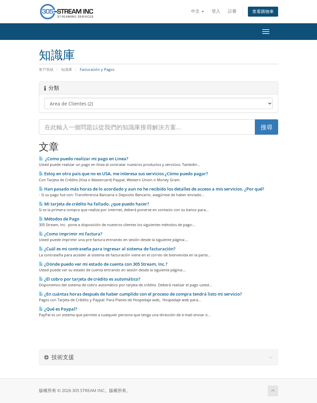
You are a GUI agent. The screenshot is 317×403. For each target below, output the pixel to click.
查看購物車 (263, 11)
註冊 (232, 11)
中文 (197, 11)
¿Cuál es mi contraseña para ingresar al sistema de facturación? (107, 249)
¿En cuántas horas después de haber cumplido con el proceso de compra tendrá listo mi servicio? (140, 294)
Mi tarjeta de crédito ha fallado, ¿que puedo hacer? (94, 204)
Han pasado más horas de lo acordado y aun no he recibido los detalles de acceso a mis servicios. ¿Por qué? (151, 189)
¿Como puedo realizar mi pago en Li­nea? (83, 159)
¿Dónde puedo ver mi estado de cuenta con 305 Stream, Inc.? (103, 264)
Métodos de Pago (59, 219)
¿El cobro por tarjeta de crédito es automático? (89, 279)
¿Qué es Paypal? (58, 309)
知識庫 (66, 69)
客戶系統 (46, 69)
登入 (216, 11)
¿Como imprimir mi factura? (70, 234)
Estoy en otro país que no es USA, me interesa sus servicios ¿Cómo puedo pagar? (123, 174)
